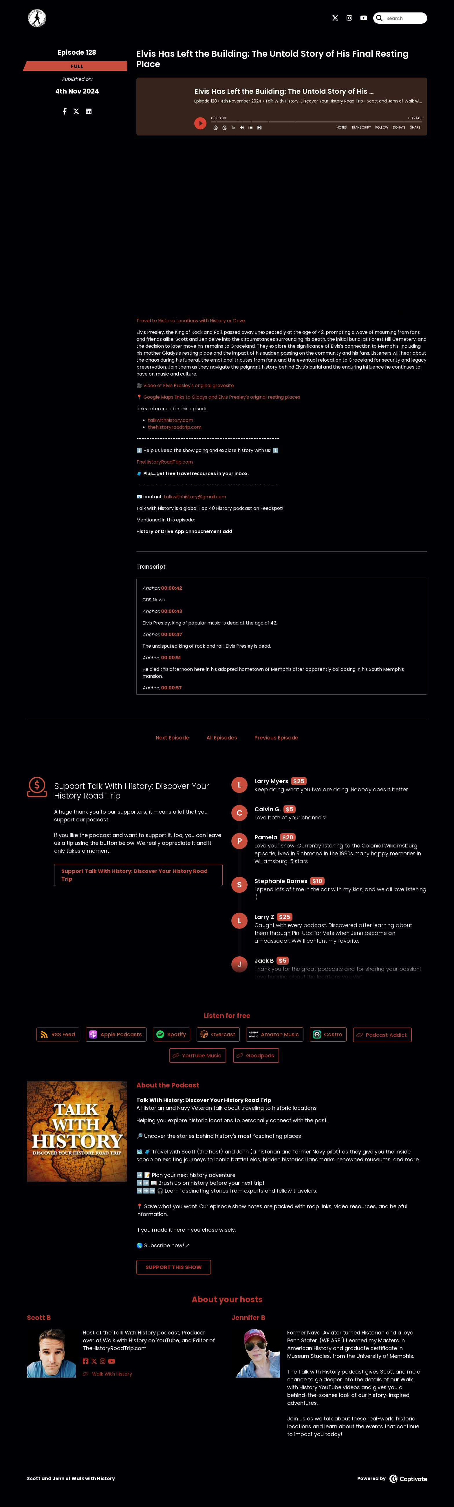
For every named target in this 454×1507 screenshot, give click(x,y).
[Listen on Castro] (331, 1036)
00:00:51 (171, 658)
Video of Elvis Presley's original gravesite (188, 386)
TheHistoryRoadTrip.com (164, 463)
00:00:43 (171, 612)
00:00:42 (171, 589)
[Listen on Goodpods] (256, 1057)
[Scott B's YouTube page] (107, 1362)
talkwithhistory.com (170, 421)
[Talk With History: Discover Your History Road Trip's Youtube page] (360, 18)
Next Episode (172, 738)
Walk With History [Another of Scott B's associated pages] (107, 1375)
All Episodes (221, 738)
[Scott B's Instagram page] (99, 1362)
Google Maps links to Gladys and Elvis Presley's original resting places (221, 398)
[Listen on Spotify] (170, 1036)
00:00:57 (171, 689)
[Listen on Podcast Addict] (386, 1036)
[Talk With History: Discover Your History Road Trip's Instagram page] (346, 18)
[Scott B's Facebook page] (85, 1362)
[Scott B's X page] (92, 1362)
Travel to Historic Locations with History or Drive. (191, 321)
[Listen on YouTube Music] (197, 1057)
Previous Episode (276, 738)
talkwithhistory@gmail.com (195, 498)
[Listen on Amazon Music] (276, 1036)
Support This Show (174, 1268)
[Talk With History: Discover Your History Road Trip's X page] (335, 18)
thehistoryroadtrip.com (175, 428)
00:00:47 (171, 635)
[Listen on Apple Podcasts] (113, 1036)
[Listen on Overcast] (218, 1036)
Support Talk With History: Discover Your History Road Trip (134, 876)
